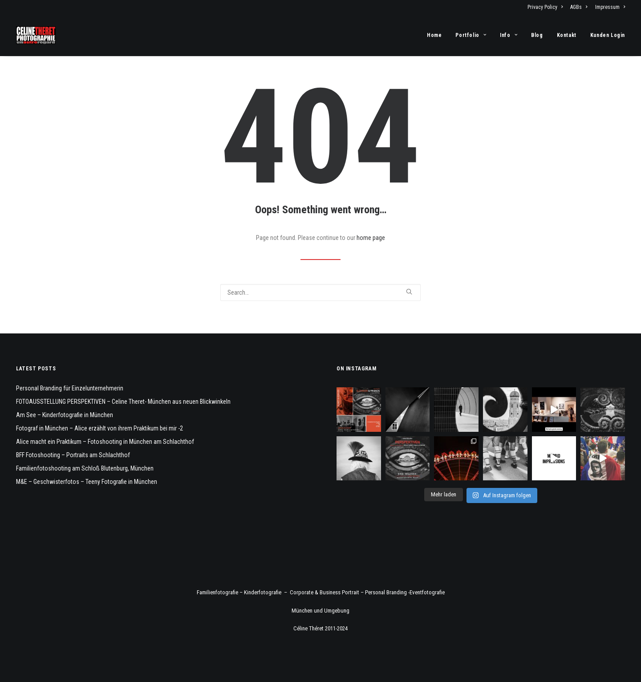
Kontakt (566, 35)
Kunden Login (607, 35)
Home (434, 35)
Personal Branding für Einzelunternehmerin (69, 388)
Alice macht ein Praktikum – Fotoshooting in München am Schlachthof (105, 441)
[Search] (320, 292)
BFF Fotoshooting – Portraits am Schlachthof (73, 455)
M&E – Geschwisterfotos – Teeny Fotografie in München (86, 481)
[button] (409, 291)
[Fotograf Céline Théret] (36, 35)
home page (371, 237)
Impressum (610, 7)
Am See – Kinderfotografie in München (64, 414)
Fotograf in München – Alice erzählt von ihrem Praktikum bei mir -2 (99, 428)
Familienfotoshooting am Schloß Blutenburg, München (85, 468)
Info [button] (508, 35)
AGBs (578, 7)
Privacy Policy (545, 7)
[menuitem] (546, 7)
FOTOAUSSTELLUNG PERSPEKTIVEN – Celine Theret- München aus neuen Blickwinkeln (123, 401)
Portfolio (470, 35)
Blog (537, 35)
